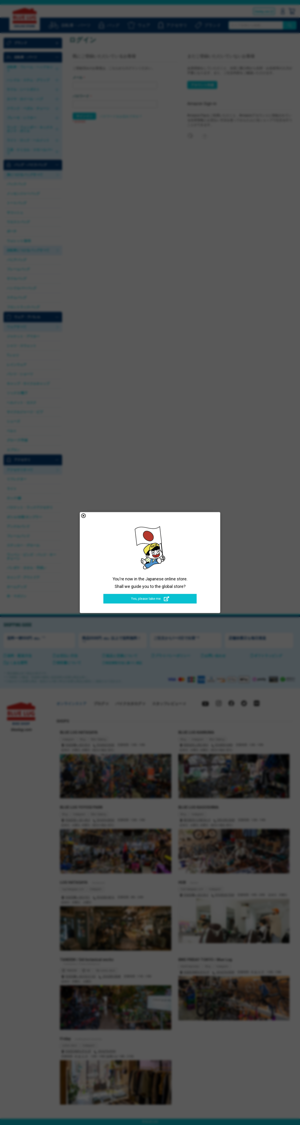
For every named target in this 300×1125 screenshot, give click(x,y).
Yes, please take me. (150, 599)
